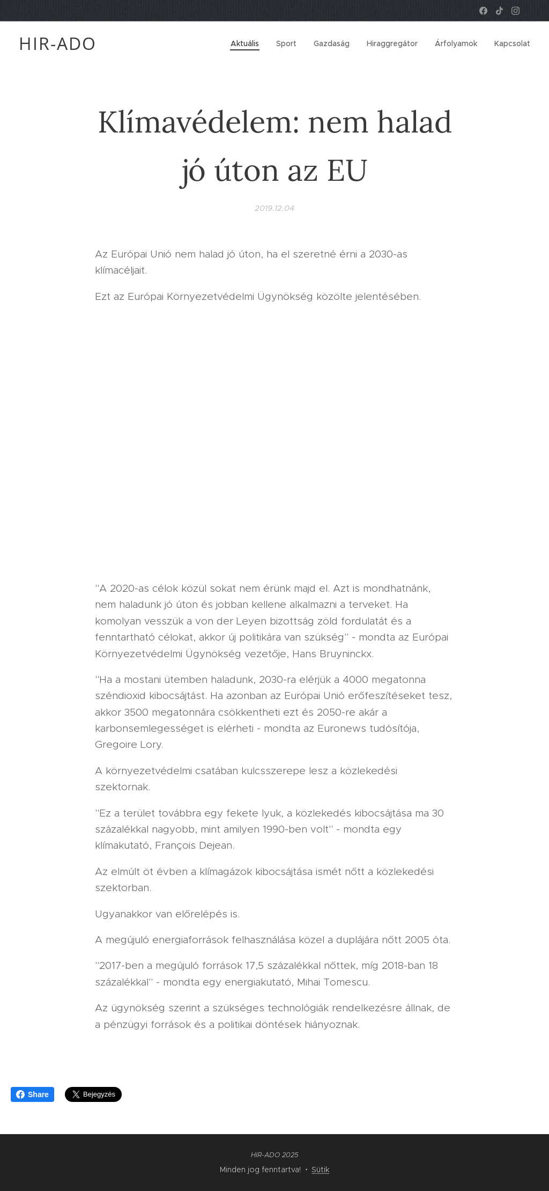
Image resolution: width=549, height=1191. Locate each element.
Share (32, 1094)
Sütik (320, 1169)
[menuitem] (248, 43)
